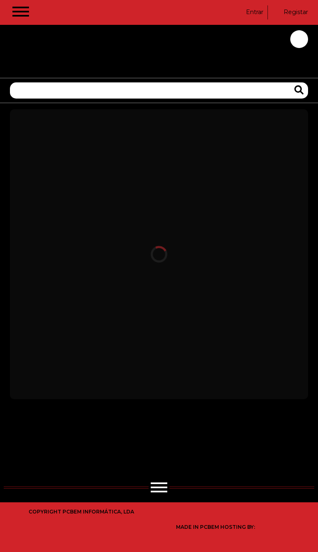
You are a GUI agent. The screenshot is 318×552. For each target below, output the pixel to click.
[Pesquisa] (159, 90)
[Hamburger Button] (20, 13)
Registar (290, 12)
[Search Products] (299, 90)
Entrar (249, 12)
